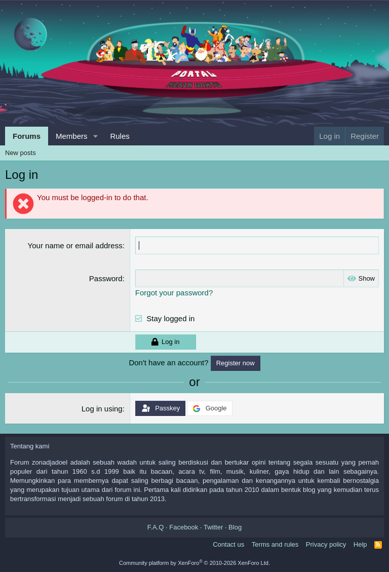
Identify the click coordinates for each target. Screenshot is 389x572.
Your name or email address (75, 245)
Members (72, 136)
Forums (27, 136)
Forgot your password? (174, 292)
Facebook (183, 527)
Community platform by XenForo (194, 563)
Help (360, 544)
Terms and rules (275, 544)
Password (106, 278)
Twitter (213, 527)
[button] (95, 136)
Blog (235, 527)
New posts (20, 153)
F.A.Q (155, 527)
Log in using (102, 408)
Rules (119, 136)
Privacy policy (326, 544)
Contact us (228, 544)
